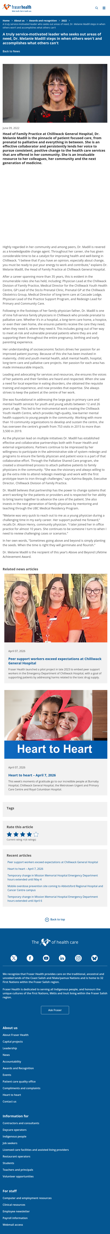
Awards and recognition (43, 20)
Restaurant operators (16, 1156)
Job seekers (10, 1143)
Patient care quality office (19, 1081)
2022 (64, 20)
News (6, 1055)
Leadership (10, 1048)
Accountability (12, 1061)
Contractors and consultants (21, 1123)
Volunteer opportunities (18, 1176)
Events (7, 1075)
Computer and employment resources (27, 1198)
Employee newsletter (16, 1211)
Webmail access (13, 1225)
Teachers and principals (18, 1170)
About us (19, 20)
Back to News (11, 51)
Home (6, 20)
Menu (104, 8)
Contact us (9, 1101)
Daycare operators (14, 1130)
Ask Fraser (55, 1010)
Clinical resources (14, 1205)
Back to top (57, 919)
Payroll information (15, 1218)
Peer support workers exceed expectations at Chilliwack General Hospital (55, 661)
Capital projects (13, 1041)
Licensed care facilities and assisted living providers (36, 1150)
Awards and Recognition (18, 1068)
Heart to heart (12, 1095)
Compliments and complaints (21, 1088)
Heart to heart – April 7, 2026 (32, 775)
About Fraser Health (15, 1035)
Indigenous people (14, 1136)
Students (8, 1163)
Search (96, 8)
